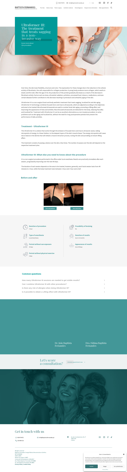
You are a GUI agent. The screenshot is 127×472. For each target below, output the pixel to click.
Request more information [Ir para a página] (90, 7)
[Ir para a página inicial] (26, 7)
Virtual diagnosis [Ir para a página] (79, 7)
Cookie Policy (27, 464)
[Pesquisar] (111, 8)
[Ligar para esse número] (60, 3)
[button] (124, 454)
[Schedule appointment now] (76, 362)
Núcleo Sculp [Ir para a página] (49, 7)
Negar (105, 466)
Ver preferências (118, 466)
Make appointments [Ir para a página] (104, 7)
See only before (50, 208)
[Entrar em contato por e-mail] (75, 3)
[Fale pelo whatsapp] (19, 437)
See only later (77, 208)
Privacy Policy (105, 469)
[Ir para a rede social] (100, 3)
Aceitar (91, 466)
